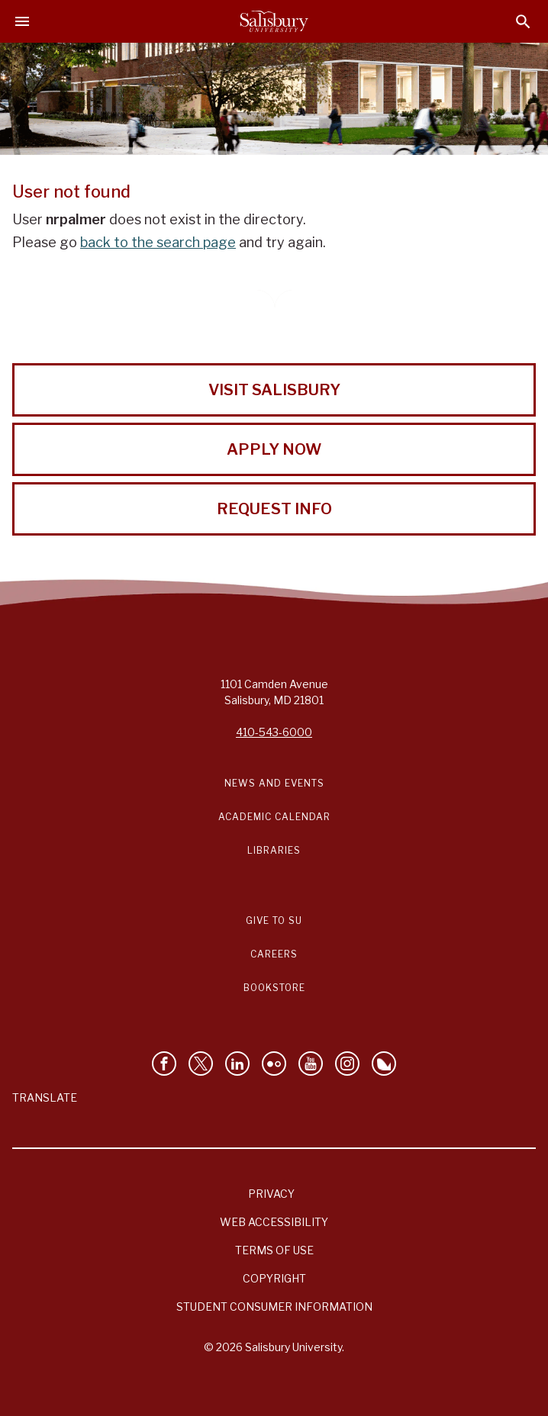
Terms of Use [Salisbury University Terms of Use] (274, 1250)
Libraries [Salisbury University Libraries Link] (274, 850)
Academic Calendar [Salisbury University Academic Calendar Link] (274, 816)
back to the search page (158, 242)
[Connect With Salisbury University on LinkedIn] (237, 1063)
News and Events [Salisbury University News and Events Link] (274, 783)
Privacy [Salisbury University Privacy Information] (271, 1193)
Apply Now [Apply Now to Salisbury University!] (274, 449)
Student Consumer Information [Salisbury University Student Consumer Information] (274, 1306)
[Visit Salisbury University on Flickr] (274, 1063)
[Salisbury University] (274, 21)
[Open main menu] (22, 21)
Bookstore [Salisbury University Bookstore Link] (274, 987)
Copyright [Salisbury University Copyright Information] (274, 1278)
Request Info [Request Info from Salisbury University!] (274, 509)
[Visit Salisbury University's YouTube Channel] (310, 1063)
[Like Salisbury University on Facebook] (164, 1063)
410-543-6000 (274, 732)
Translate (44, 1097)
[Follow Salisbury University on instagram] (347, 1063)
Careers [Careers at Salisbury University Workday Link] (274, 954)
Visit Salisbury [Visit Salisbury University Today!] (274, 390)
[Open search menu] (523, 21)
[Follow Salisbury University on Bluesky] (384, 1063)
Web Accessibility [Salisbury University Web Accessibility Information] (274, 1221)
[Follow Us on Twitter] (201, 1063)
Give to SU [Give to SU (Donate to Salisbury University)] (274, 920)
